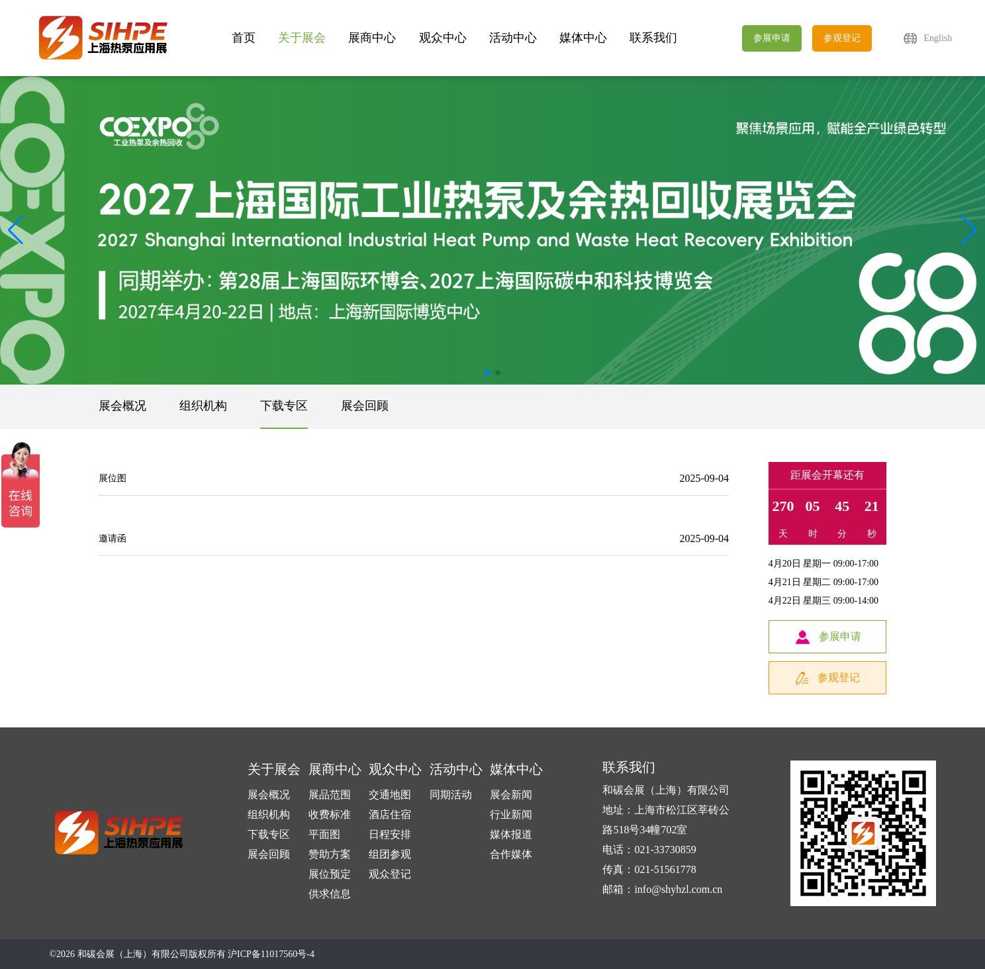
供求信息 (329, 894)
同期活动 (451, 794)
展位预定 (329, 874)
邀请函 (112, 543)
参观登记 (842, 38)
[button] (969, 230)
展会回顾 (365, 405)
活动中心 (513, 37)
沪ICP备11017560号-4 (271, 954)
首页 (244, 37)
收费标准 (329, 814)
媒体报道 (511, 834)
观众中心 (443, 37)
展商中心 (372, 37)
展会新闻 (511, 794)
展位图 (112, 478)
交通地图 (390, 794)
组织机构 (203, 405)
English (937, 38)
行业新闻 (511, 814)
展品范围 (329, 794)
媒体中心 (583, 37)
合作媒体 (511, 854)
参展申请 (771, 38)
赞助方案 (329, 854)
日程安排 (390, 834)
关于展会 (302, 37)
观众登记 (390, 874)
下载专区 (284, 405)
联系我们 (653, 37)
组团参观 (390, 854)
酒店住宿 (390, 814)
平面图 (324, 834)
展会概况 (122, 405)
